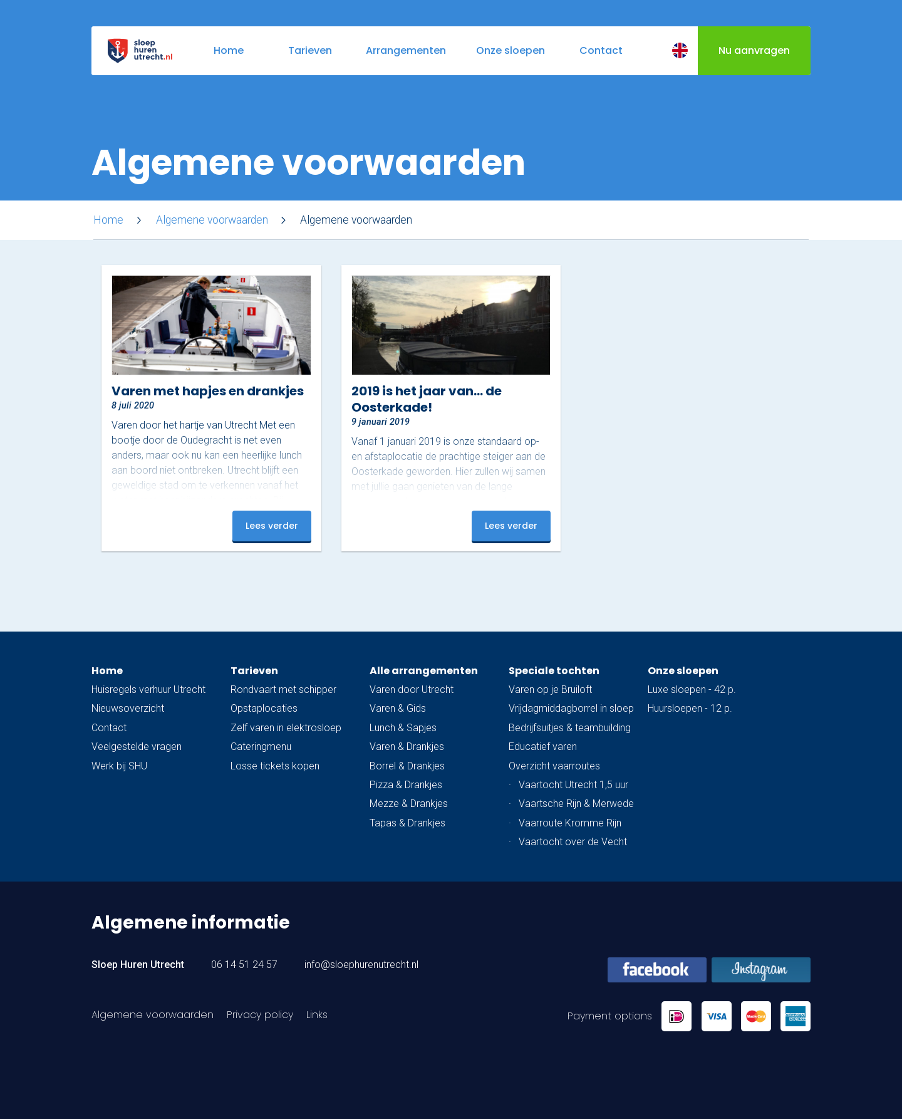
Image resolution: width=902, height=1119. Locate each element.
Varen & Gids (398, 708)
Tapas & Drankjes (407, 823)
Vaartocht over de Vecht (573, 842)
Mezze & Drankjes (409, 803)
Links (317, 1014)
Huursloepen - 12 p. (690, 708)
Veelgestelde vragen (136, 746)
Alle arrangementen (424, 671)
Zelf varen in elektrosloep (286, 728)
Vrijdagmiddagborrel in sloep (571, 708)
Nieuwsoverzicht (127, 708)
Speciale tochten (554, 671)
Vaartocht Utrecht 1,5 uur (573, 785)
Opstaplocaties (264, 708)
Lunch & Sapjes (403, 728)
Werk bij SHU (119, 766)
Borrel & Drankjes (407, 766)
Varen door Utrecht (412, 689)
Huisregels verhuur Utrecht (148, 689)
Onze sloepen (683, 671)
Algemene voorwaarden (212, 220)
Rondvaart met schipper (283, 689)
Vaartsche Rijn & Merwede (576, 803)
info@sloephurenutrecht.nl (361, 965)
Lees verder (272, 525)
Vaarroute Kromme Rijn (570, 823)
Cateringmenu (261, 746)
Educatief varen (543, 746)
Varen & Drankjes (407, 746)
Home (108, 220)
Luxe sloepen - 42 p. (692, 689)
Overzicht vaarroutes (554, 766)
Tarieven (254, 671)
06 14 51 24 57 (244, 965)
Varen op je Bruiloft (550, 689)
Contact (109, 728)
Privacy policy (260, 1014)
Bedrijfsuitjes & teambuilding (570, 728)
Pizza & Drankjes (406, 785)
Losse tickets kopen (275, 766)
